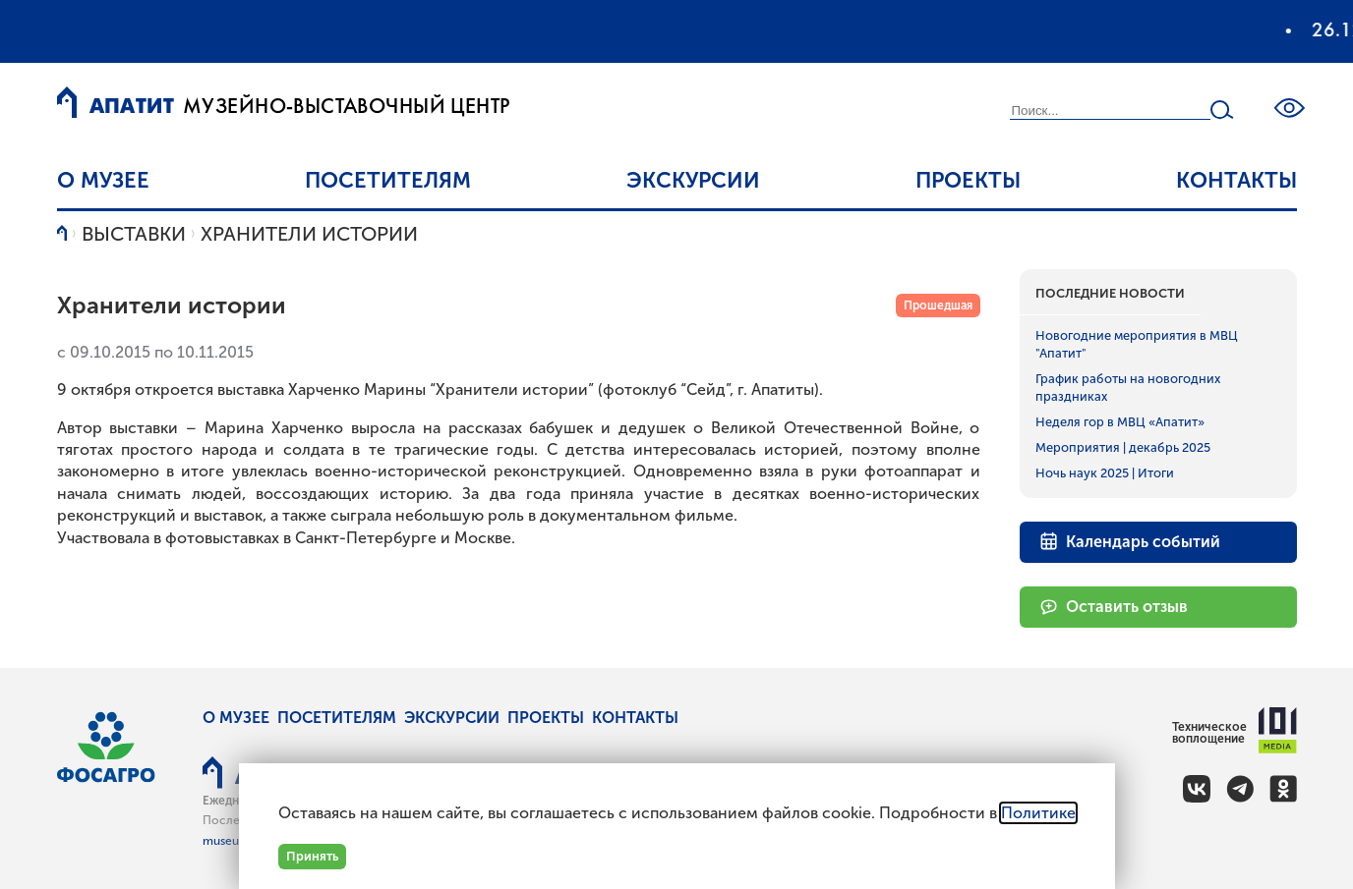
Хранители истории (309, 234)
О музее (103, 180)
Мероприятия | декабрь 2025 (1122, 447)
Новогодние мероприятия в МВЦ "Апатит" (1136, 344)
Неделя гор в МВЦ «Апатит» (1120, 422)
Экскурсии (693, 180)
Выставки (134, 234)
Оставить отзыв (1113, 606)
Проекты (968, 180)
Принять (312, 856)
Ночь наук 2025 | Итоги (1104, 473)
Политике (1038, 813)
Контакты (1236, 180)
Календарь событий (1129, 540)
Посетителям (388, 180)
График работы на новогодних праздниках (1127, 387)
